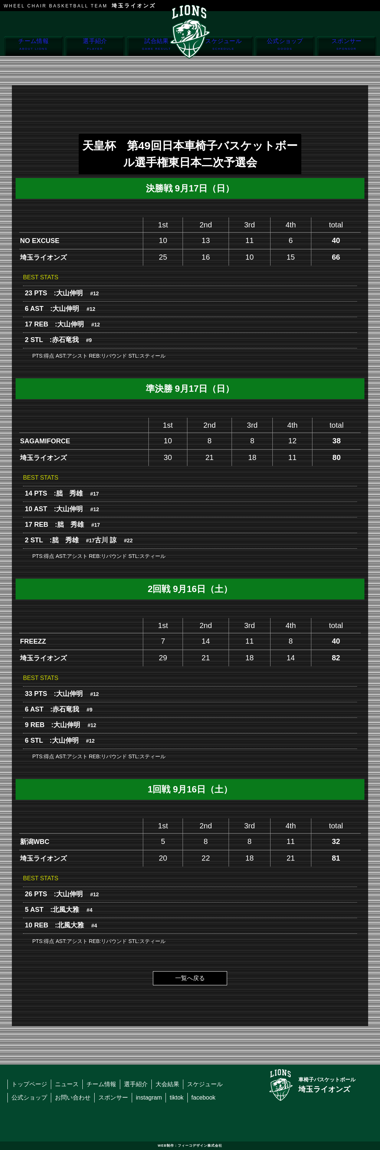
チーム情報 (33, 46)
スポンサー (346, 46)
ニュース (67, 1084)
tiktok (176, 1097)
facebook (203, 1097)
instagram (149, 1097)
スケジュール (223, 46)
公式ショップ (285, 46)
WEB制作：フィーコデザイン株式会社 (190, 1145)
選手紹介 (95, 46)
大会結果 (167, 1084)
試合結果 (156, 46)
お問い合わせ (73, 1097)
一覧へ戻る (190, 978)
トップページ (29, 1084)
